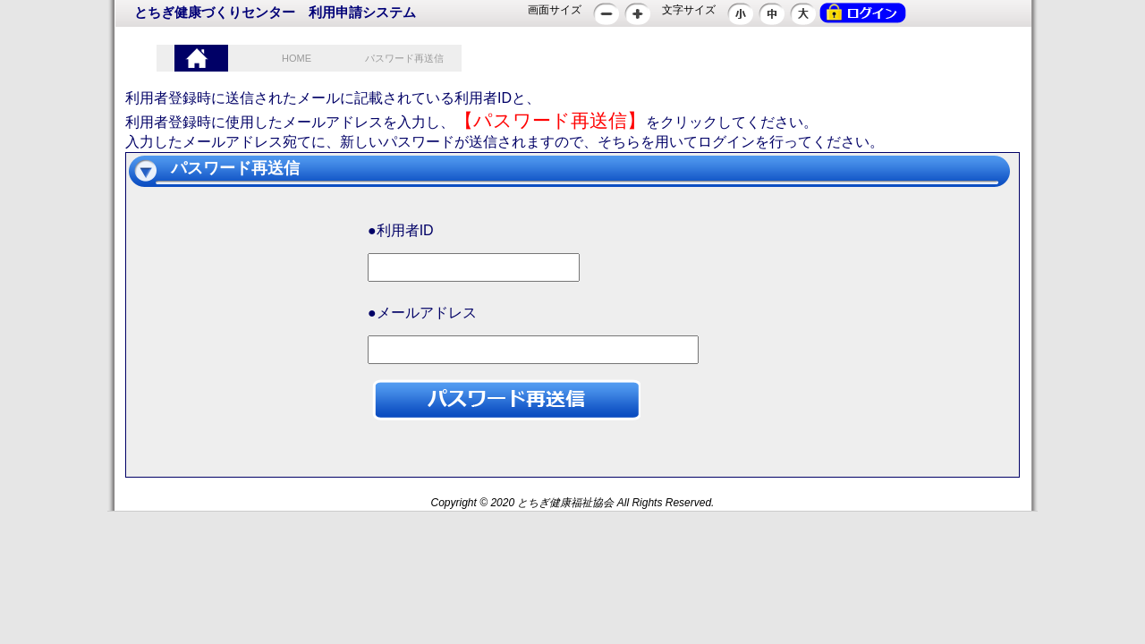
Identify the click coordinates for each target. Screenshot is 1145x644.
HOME (296, 58)
